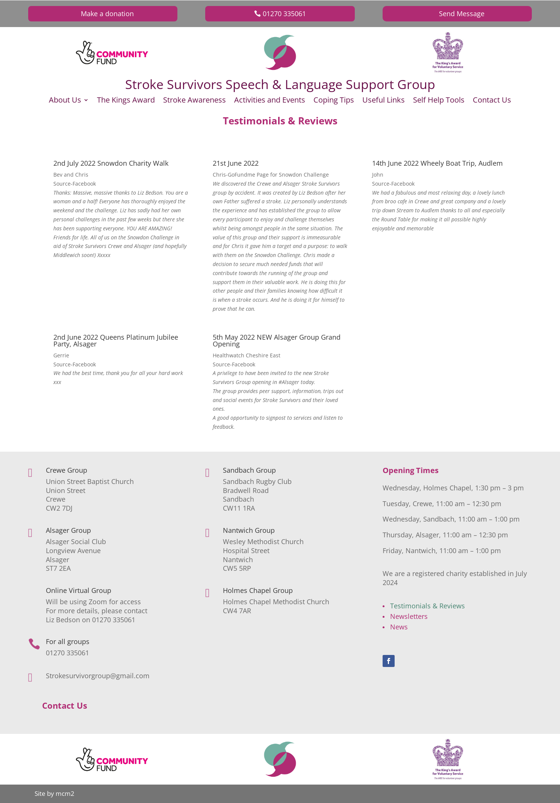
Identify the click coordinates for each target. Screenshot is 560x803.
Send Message (461, 13)
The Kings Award (126, 101)
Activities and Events (269, 101)
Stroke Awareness (194, 101)
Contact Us (492, 101)
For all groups (67, 641)
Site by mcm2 (54, 793)
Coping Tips (333, 101)
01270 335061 (284, 13)
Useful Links (383, 101)
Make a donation (107, 13)
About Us (65, 101)
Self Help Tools (439, 101)
